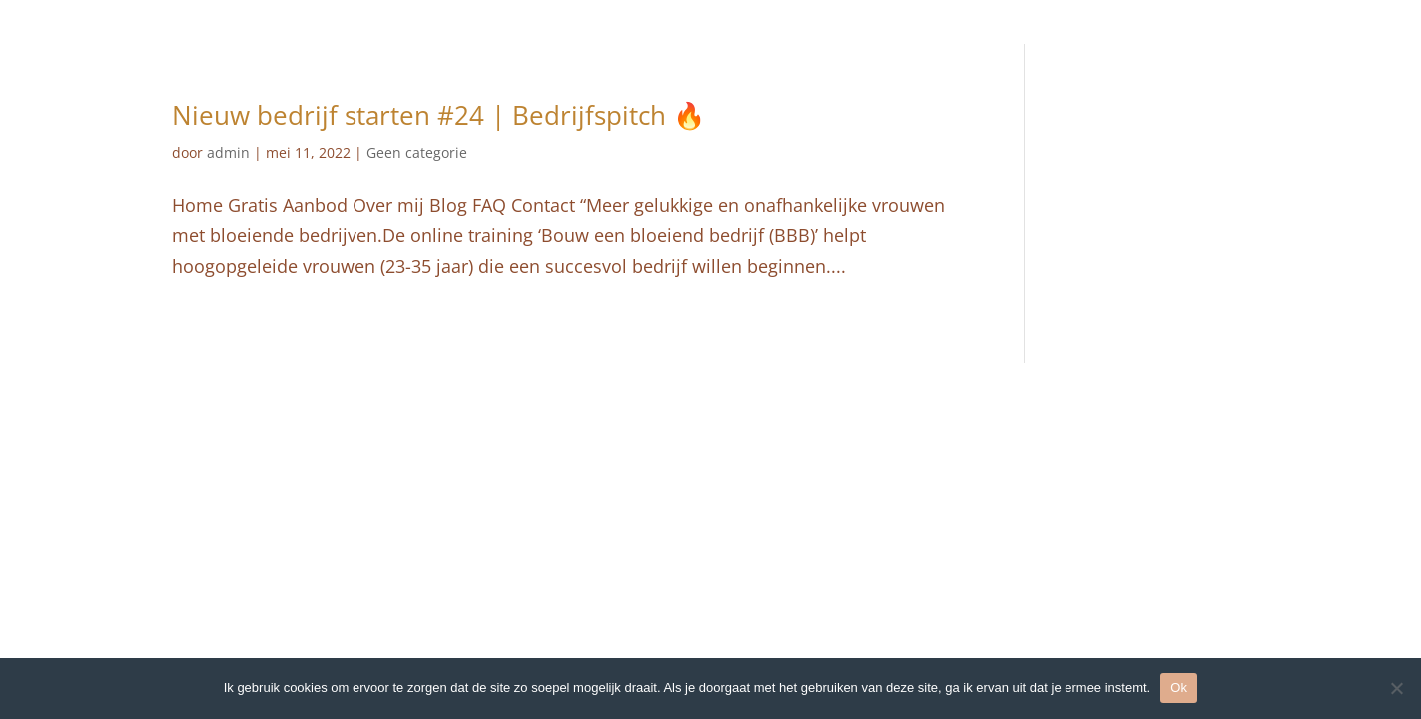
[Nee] (1396, 688)
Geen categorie (416, 152)
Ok (1178, 687)
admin (228, 152)
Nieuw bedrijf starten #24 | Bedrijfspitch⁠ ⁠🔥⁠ (438, 115)
